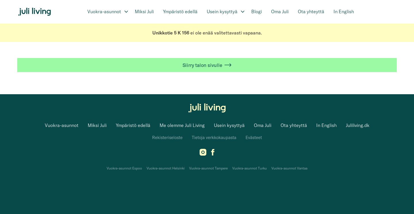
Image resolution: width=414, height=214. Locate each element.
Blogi (256, 11)
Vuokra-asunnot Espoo (124, 168)
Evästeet (254, 137)
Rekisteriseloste (167, 137)
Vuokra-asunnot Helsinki (166, 168)
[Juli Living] (34, 12)
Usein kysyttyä (222, 11)
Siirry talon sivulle (207, 65)
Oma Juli (280, 11)
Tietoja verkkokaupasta (214, 137)
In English (344, 11)
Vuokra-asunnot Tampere (208, 168)
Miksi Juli (144, 11)
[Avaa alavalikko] (126, 11)
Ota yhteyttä (311, 11)
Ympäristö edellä (180, 11)
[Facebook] (212, 154)
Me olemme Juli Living (182, 125)
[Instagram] (203, 154)
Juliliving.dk (357, 125)
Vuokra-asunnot (104, 11)
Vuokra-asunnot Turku (249, 168)
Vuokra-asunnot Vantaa (289, 168)
